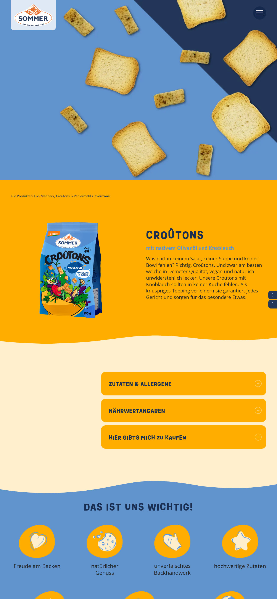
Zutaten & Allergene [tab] (185, 384)
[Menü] (258, 12)
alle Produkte (21, 196)
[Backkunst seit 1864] (33, 15)
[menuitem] (258, 12)
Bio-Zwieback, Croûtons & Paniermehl (62, 196)
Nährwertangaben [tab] (185, 411)
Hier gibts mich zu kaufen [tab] (185, 438)
